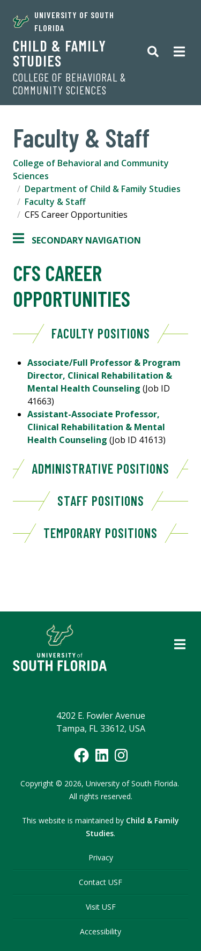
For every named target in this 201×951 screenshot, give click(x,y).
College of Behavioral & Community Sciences (69, 84)
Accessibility (100, 931)
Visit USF (101, 907)
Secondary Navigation (77, 240)
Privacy (100, 857)
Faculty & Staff (55, 202)
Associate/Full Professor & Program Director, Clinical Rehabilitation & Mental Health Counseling (104, 375)
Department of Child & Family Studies (103, 189)
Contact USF (100, 882)
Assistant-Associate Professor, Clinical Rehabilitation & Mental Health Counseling (96, 427)
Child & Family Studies (59, 53)
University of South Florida (63, 21)
